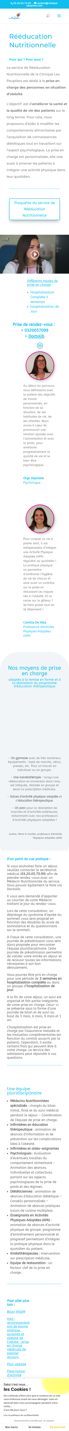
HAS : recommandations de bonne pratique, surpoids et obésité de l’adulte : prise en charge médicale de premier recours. (18, 1338)
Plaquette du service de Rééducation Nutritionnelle (34, 209)
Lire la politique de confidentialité (21, 1415)
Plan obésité (16, 1364)
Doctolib (36, 336)
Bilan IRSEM (16, 1312)
